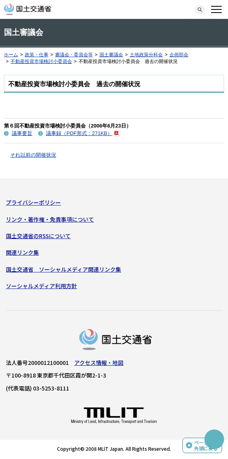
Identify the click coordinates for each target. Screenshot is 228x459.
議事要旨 (22, 133)
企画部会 (178, 54)
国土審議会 (111, 54)
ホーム (11, 54)
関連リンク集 (22, 252)
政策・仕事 (36, 54)
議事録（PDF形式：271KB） (83, 133)
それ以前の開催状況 (33, 155)
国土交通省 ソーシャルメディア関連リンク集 (63, 269)
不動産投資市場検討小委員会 (41, 61)
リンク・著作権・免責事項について (50, 219)
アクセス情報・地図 (98, 362)
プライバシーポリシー (33, 202)
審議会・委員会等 (74, 54)
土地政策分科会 (146, 54)
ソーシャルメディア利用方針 (41, 286)
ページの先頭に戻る (206, 445)
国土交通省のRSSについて (38, 236)
